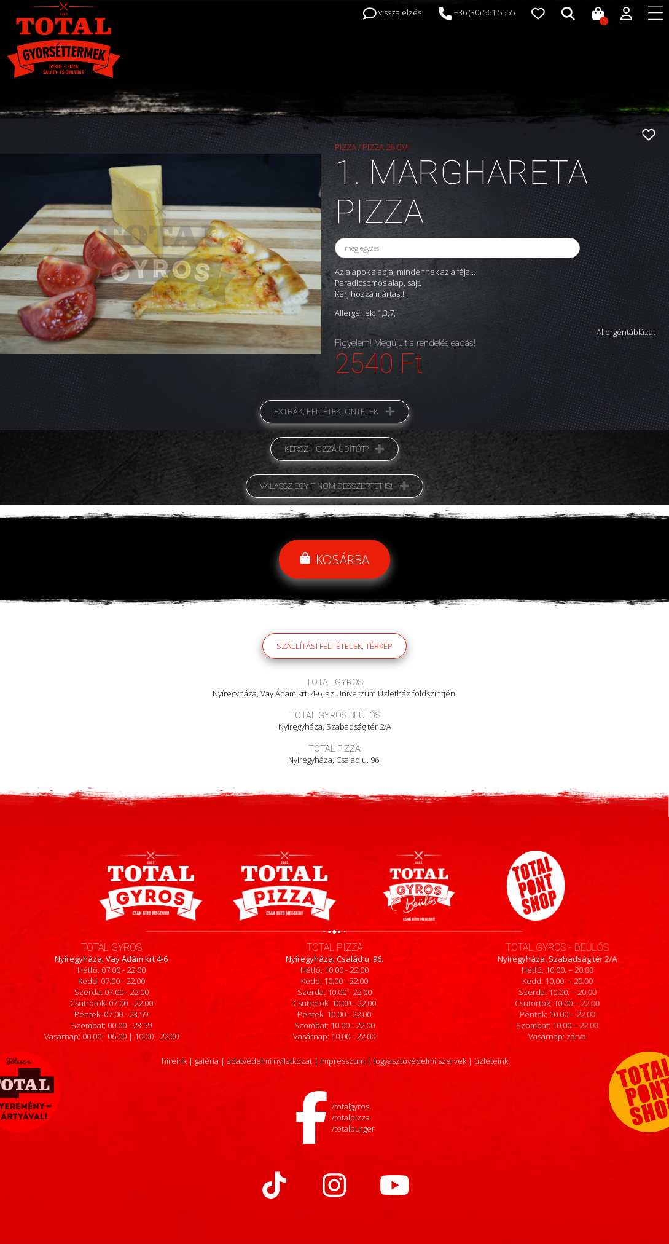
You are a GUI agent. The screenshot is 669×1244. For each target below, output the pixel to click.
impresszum (342, 1060)
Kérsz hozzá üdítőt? (326, 449)
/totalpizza (351, 1117)
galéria (207, 1060)
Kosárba (335, 559)
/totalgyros (350, 1106)
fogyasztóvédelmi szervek (419, 1060)
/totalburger (353, 1128)
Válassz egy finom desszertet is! (326, 485)
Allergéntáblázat (626, 331)
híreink (174, 1060)
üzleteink (491, 1060)
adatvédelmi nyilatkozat (269, 1060)
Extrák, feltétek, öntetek (326, 411)
